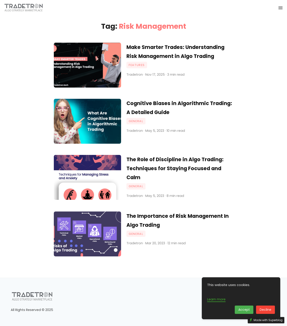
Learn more (216, 299)
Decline (265, 309)
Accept (244, 309)
